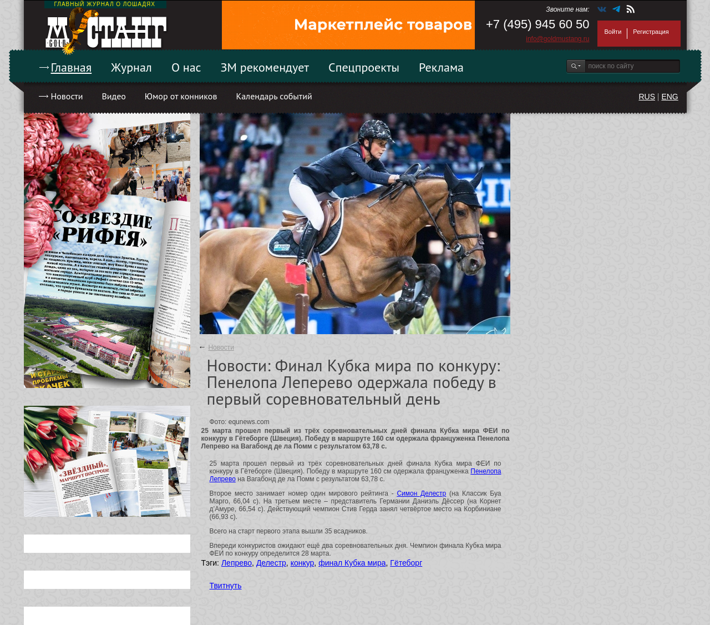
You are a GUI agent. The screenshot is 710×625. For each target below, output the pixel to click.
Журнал (131, 67)
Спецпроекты (363, 67)
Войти (613, 31)
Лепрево (236, 562)
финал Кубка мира (352, 562)
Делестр (271, 562)
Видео (113, 96)
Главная (71, 67)
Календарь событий (274, 96)
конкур (303, 562)
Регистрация (650, 31)
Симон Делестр (421, 493)
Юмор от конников (181, 96)
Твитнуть (226, 585)
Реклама (441, 67)
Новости (67, 96)
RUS (646, 96)
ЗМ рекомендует (265, 67)
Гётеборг (406, 562)
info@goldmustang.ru (557, 39)
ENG (669, 96)
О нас (186, 67)
